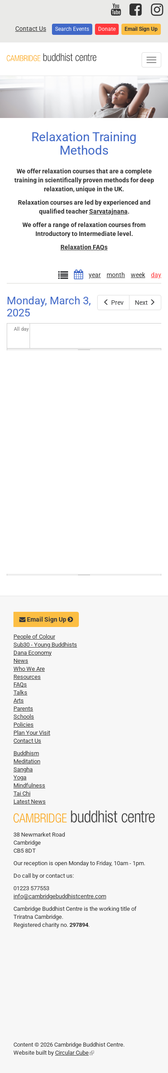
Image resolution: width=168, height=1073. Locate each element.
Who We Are (29, 668)
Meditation (26, 761)
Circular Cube (74, 1052)
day (156, 274)
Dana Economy (32, 652)
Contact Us (30, 28)
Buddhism (26, 753)
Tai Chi (21, 793)
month (116, 274)
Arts (18, 700)
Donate (107, 29)
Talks (20, 692)
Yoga (19, 777)
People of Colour (34, 636)
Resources (27, 676)
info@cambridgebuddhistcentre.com (59, 896)
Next (145, 302)
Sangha (23, 769)
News (20, 660)
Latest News (29, 801)
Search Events (72, 29)
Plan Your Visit (31, 732)
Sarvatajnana (108, 211)
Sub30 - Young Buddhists (45, 644)
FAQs (20, 684)
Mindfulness (29, 785)
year (95, 274)
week (138, 274)
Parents (23, 708)
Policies (23, 724)
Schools (23, 716)
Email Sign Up (141, 29)
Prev (113, 302)
